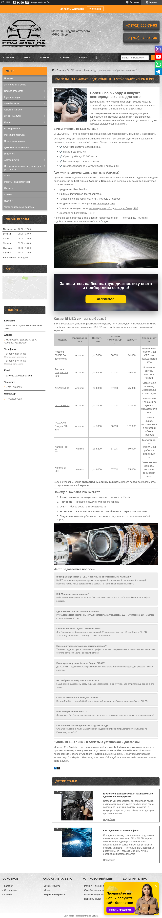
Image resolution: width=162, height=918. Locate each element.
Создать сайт (37, 2)
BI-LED (83, 57)
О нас (7, 175)
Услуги (25, 57)
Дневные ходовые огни (16, 147)
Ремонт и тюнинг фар (95, 886)
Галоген (64, 57)
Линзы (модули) (52, 886)
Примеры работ (92, 898)
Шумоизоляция (12, 97)
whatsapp (95, 8)
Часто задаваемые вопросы (19, 207)
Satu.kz (95, 916)
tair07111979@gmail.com (19, 375)
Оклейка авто (11, 103)
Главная (9, 57)
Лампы (7, 122)
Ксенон (44, 57)
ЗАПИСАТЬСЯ (105, 299)
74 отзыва (134, 2)
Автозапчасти (11, 160)
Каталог (8, 886)
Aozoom (115, 497)
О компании (10, 890)
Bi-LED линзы (134, 108)
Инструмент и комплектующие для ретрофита (22, 168)
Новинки (8, 78)
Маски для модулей (14, 134)
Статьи (60, 70)
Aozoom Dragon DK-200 (61, 372)
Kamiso (127, 497)
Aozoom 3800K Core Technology (61, 355)
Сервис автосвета (13, 91)
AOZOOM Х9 (62, 388)
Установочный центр (15, 84)
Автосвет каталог (13, 109)
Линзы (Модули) (12, 116)
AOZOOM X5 (62, 405)
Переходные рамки (14, 141)
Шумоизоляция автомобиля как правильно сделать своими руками (128, 795)
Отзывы (8, 188)
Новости (8, 200)
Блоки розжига (12, 128)
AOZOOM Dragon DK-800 (61, 426)
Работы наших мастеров (17, 182)
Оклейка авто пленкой (96, 890)
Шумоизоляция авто (95, 894)
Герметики (9, 153)
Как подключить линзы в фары (121, 830)
